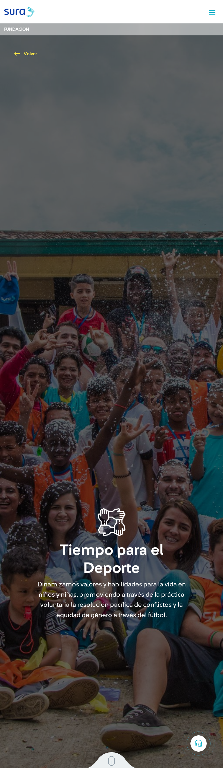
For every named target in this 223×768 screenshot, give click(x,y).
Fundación (16, 29)
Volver (25, 54)
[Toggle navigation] (212, 12)
